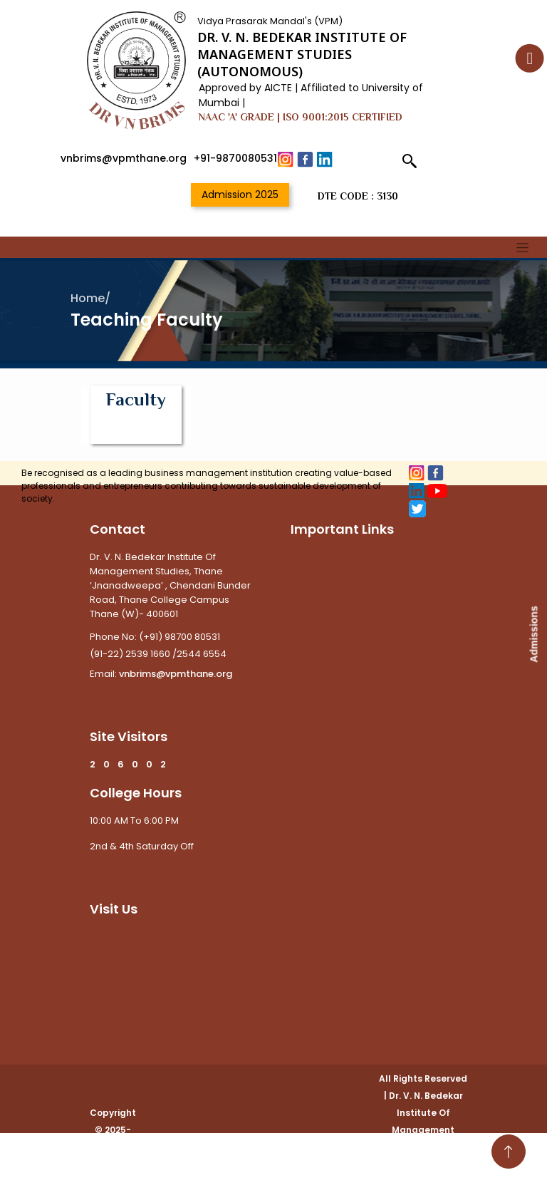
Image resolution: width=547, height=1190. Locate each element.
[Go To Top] (508, 1151)
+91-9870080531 (235, 158)
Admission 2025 (240, 194)
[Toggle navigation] (522, 247)
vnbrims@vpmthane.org (124, 158)
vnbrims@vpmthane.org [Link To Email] (174, 674)
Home (88, 298)
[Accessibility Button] (530, 58)
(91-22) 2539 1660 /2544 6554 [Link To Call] (158, 654)
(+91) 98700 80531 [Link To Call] (179, 636)
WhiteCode (423, 1181)
